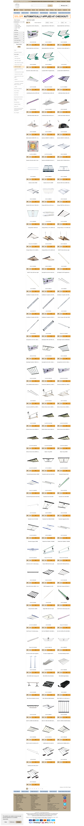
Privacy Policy (18, 809)
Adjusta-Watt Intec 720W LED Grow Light (48, 25)
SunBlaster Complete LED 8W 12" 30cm (48, 317)
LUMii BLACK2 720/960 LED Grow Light (63, 743)
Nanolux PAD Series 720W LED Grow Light (32, 205)
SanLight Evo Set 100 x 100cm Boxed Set (32, 339)
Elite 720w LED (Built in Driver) (33, 698)
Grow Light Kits (17, 58)
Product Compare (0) (38, 22)
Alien (15, 29)
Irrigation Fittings (19, 104)
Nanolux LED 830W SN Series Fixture (48, 160)
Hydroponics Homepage (19, 796)
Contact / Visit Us (51, 795)
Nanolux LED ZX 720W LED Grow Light (63, 160)
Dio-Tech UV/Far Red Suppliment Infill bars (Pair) (32, 653)
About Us (59, 9)
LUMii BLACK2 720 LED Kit (48, 743)
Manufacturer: (19, 22)
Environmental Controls (19, 97)
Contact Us (65, 9)
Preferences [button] (12, 822)
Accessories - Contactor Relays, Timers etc (18, 84)
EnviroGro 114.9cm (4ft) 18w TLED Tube (63, 48)
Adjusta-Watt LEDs (17, 26)
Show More (16, 30)
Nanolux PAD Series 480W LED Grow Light (63, 182)
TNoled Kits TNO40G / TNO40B (48, 541)
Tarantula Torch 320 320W (48, 496)
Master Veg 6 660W (63, 451)
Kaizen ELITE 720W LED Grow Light (63, 563)
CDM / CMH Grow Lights (18, 62)
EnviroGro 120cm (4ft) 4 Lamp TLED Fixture (32, 70)
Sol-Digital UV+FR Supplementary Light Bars (63, 272)
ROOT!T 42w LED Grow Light (33, 272)
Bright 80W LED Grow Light (48, 608)
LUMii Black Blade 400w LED (32, 115)
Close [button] (5, 822)
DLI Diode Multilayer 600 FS (63, 653)
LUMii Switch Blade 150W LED (64, 115)
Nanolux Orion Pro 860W (48, 182)
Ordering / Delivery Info (19, 802)
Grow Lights (19, 54)
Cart (69, 9)
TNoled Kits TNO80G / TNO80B (64, 541)
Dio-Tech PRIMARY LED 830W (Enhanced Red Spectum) (48, 631)
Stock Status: (19, 42)
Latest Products (27, 9)
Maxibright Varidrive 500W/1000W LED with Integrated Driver (63, 339)
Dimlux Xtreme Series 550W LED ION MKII (48, 429)
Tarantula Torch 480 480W (64, 496)
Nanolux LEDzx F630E (33, 182)
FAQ (55, 9)
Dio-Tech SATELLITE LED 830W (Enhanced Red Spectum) (63, 631)
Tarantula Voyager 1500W (33, 541)
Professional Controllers (18, 81)
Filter (19, 46)
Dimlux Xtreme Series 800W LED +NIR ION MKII (63, 429)
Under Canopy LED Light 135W (64, 317)
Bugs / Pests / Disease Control (19, 100)
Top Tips (17, 801)
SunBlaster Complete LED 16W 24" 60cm (48, 294)
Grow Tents (19, 95)
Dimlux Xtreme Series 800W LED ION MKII (32, 451)
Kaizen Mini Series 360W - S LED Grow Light (32, 586)
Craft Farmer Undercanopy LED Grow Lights (63, 608)
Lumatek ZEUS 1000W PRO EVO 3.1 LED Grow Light (63, 70)
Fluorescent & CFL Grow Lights (18, 77)
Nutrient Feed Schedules (22, 797)
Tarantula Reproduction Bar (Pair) (32, 496)
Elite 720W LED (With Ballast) (48, 698)
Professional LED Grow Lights (18, 69)
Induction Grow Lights (18, 74)
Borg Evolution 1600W (33, 608)
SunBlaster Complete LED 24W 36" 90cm (63, 294)
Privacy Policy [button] (5, 819)
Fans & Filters (19, 91)
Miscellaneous (19, 102)
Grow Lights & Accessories (35, 797)
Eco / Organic (19, 113)
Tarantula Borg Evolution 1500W (33, 474)
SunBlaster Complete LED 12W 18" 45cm (32, 294)
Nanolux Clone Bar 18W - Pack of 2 (32, 160)
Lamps (19, 87)
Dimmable (19, 32)
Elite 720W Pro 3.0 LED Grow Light (63, 698)
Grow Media (19, 93)
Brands (33, 9)
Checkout (68, 1)
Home (17, 9)
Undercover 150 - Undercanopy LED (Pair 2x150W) (32, 563)
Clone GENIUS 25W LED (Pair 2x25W (32, 384)
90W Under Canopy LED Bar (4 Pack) (63, 586)
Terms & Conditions (19, 808)
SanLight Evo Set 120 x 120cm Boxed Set (48, 362)
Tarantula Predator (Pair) (63, 474)
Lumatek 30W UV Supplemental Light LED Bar (48, 70)
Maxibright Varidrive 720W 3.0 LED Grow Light (32, 362)
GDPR (22, 809)
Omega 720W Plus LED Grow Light (63, 205)
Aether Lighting (17, 27)
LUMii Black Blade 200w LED (63, 93)
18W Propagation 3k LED (48, 586)
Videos (47, 9)
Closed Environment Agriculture (36, 809)
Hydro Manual (42, 9)
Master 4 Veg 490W (48, 451)
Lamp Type (19, 34)
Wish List (58, 1)
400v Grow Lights (17, 60)
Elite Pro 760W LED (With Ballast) (63, 720)
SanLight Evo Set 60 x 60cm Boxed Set (32, 25)
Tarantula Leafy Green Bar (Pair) (48, 474)
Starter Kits (19, 106)
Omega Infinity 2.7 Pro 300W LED (63, 227)
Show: (62, 22)
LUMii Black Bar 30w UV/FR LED (33, 93)
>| (42, 788)
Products (21, 9)
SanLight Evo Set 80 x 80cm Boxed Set (48, 272)
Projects (20, 801)
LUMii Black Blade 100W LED (48, 93)
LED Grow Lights (17, 66)
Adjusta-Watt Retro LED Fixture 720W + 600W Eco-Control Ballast (32, 48)
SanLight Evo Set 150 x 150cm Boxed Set (63, 362)
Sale (37, 9)
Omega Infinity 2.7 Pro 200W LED (48, 227)
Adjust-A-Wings (17, 25)
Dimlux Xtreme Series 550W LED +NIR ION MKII (32, 429)
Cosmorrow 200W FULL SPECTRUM (63, 384)
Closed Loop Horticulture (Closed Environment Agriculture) (19, 110)
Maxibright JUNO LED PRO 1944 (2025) (48, 339)
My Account (63, 1)
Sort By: (47, 22)
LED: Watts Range (19, 40)
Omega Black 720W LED (33, 227)
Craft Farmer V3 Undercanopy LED (32, 631)
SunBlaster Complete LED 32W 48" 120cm (32, 317)
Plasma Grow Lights (18, 64)
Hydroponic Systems (19, 52)
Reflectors (16, 56)
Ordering (51, 9)
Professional (19, 38)
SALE (19, 50)
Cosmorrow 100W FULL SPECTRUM (48, 384)
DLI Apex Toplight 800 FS (48, 653)
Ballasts (16, 79)
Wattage (19, 36)
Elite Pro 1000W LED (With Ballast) (32, 720)
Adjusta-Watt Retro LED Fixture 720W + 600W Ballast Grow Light (63, 25)
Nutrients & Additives (19, 89)
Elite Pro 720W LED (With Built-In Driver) (48, 720)
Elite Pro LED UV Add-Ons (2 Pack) (32, 743)
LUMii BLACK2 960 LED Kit (33, 765)
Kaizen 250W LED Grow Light (48, 563)
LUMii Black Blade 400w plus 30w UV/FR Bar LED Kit (48, 115)
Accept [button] (18, 822)
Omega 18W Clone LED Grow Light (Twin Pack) (48, 205)
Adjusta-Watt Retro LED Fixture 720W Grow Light (48, 48)
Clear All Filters (19, 44)
